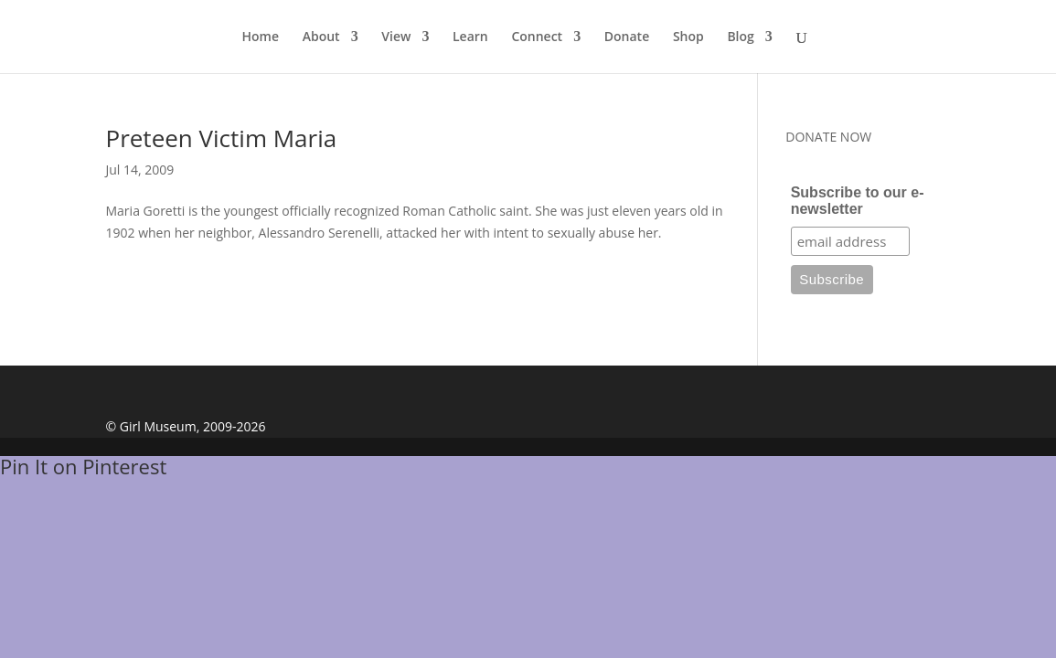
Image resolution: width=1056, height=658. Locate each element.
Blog (740, 37)
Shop (688, 37)
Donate (626, 37)
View (396, 37)
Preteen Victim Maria (221, 138)
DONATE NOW (828, 136)
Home (261, 37)
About (321, 37)
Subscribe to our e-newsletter (857, 201)
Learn (470, 37)
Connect (536, 37)
